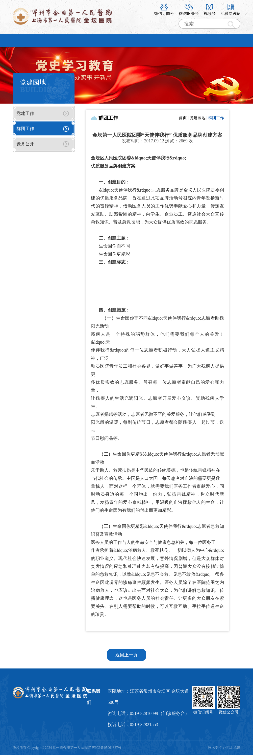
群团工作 (25, 128)
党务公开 (25, 143)
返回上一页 (126, 654)
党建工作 (25, 113)
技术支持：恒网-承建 (224, 748)
